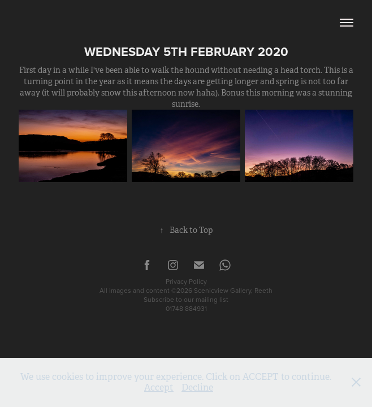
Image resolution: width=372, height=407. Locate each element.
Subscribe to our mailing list (186, 299)
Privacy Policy (186, 281)
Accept (159, 387)
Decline (197, 387)
